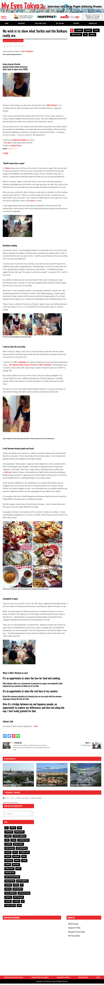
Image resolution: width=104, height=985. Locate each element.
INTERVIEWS (21, 46)
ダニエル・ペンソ (12, 148)
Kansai (7, 864)
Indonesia (8, 860)
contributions (23, 840)
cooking (79, 30)
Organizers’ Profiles (75, 929)
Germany (16, 856)
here (9, 143)
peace (16, 885)
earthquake (9, 848)
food (96, 30)
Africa (13, 828)
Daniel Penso (16, 146)
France (7, 856)
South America (10, 893)
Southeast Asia (24, 893)
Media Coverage (74, 924)
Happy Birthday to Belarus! (46, 784)
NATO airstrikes (45, 365)
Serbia (7, 168)
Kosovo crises (29, 365)
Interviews (21, 23)
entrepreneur (22, 848)
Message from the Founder (77, 934)
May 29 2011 (10, 46)
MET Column (60, 23)
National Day (9, 872)
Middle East (9, 868)
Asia (19, 828)
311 (6, 828)
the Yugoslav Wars (16, 365)
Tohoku (8, 901)
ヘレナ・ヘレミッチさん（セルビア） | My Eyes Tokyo (23, 798)
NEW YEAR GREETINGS (12, 877)
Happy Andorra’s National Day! (81, 784)
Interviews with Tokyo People (13, 978)
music (18, 868)
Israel (17, 860)
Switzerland (18, 897)
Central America (19, 836)
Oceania (8, 885)
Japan (24, 860)
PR (85, 34)
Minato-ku (25, 140)
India (24, 856)
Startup (8, 897)
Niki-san (8, 472)
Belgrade (22, 362)
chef (7, 840)
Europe (88, 30)
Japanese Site (93, 23)
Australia (8, 832)
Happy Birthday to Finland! (13, 785)
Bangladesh (19, 832)
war (19, 905)
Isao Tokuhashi (27, 51)
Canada (8, 836)
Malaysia (16, 864)
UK (23, 901)
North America (22, 881)
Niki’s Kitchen (52, 105)
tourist (16, 901)
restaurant (18, 889)
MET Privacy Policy (74, 939)
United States (10, 905)
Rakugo (8, 889)
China (13, 840)
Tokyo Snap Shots (40, 23)
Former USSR (24, 852)
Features (76, 23)
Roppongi (16, 140)
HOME (6, 23)
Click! (35, 726)
